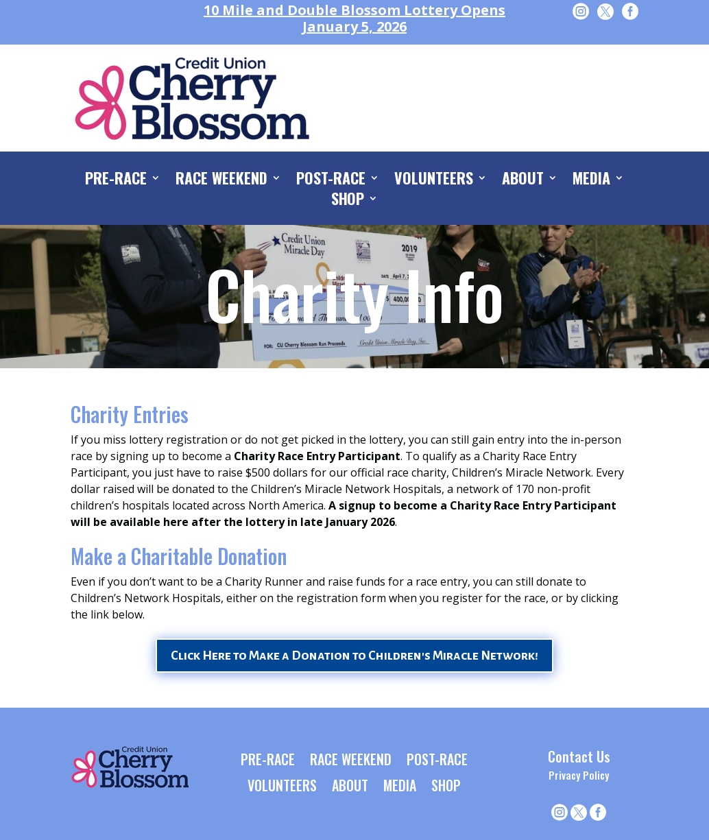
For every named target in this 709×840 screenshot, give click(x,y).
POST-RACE (330, 180)
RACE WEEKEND (221, 180)
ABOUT (523, 180)
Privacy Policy (579, 774)
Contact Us (579, 756)
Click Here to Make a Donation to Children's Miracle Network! (354, 655)
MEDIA (591, 180)
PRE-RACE (116, 180)
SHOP (348, 200)
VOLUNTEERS (433, 180)
